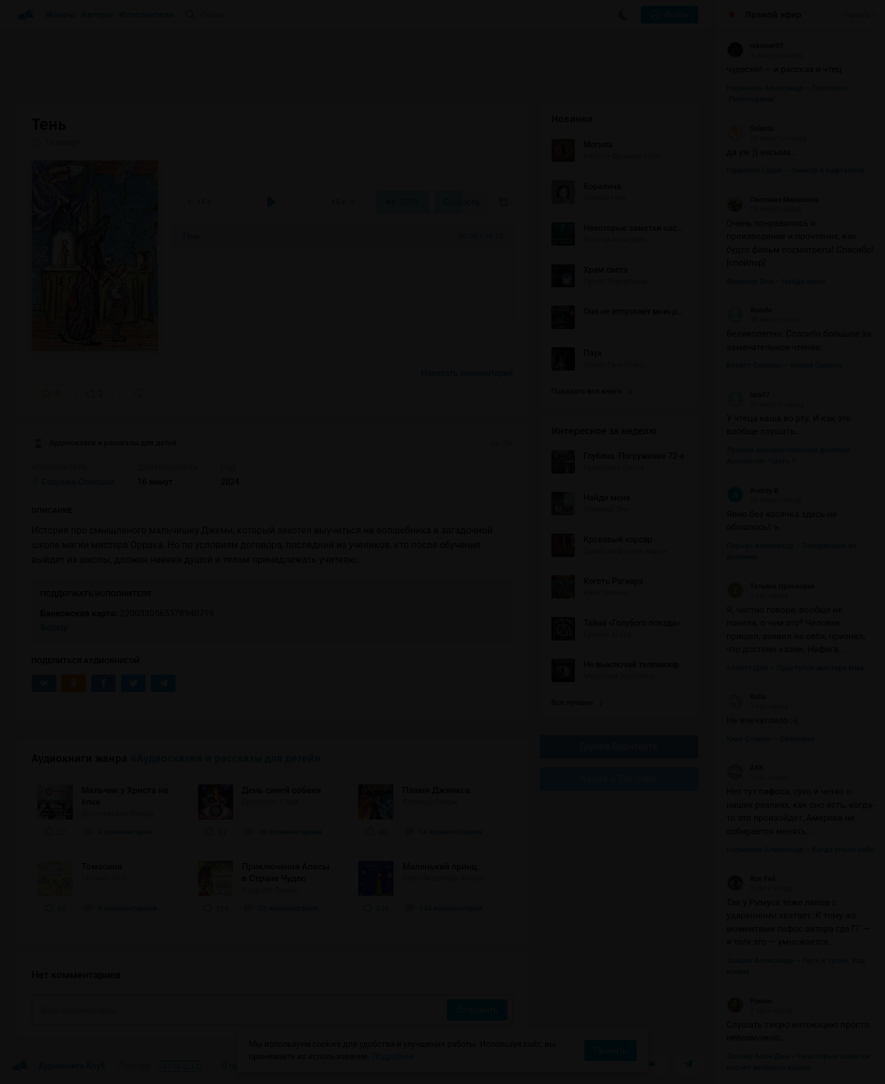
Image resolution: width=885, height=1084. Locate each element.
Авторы (97, 14)
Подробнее (393, 1056)
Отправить (476, 1010)
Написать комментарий (467, 373)
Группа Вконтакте (618, 746)
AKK (744, 768)
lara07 (748, 395)
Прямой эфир (773, 14)
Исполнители (146, 14)
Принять (610, 1050)
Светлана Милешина (772, 199)
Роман (749, 1001)
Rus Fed (750, 879)
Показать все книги (591, 391)
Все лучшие (577, 702)
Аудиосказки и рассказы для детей (104, 443)
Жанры (60, 14)
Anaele (749, 310)
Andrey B (752, 490)
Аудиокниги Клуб (58, 1066)
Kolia (746, 697)
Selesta (749, 128)
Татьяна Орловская (770, 586)
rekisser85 (754, 46)
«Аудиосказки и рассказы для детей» (225, 758)
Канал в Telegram (619, 778)
